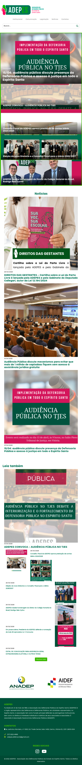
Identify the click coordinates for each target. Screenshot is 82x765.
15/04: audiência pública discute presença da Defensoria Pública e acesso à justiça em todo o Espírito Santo (40, 76)
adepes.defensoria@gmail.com (18, 737)
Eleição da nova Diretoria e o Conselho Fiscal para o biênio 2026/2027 (39, 156)
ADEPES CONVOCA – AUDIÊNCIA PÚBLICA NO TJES (29, 106)
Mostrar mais (41, 659)
